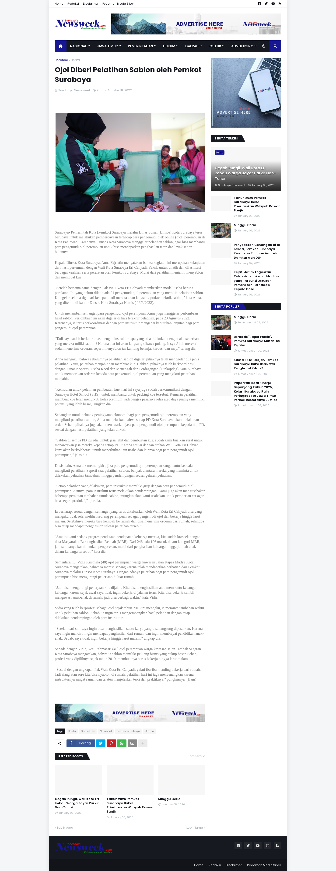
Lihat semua (196, 756)
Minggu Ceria (169, 799)
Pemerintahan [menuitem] (140, 46)
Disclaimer (90, 4)
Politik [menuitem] (215, 46)
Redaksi (73, 4)
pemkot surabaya (128, 731)
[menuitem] (60, 46)
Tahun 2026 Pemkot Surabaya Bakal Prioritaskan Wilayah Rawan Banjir (130, 805)
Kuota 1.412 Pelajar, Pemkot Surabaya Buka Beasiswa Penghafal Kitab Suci (256, 364)
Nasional (106, 731)
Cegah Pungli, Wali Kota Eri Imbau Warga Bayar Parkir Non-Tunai (77, 803)
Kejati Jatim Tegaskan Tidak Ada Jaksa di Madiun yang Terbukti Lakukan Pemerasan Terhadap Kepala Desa (256, 280)
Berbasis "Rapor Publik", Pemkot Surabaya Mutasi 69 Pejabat (257, 341)
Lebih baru (65, 827)
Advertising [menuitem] (242, 46)
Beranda (61, 60)
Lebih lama (194, 827)
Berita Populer (227, 306)
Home (59, 4)
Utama (149, 731)
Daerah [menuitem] (192, 46)
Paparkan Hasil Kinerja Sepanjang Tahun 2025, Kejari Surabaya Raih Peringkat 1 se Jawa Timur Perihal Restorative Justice (255, 391)
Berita (75, 60)
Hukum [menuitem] (169, 46)
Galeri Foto (88, 731)
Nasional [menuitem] (78, 46)
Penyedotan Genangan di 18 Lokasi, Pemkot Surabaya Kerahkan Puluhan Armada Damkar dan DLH (257, 251)
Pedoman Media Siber (118, 4)
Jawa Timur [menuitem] (107, 46)
